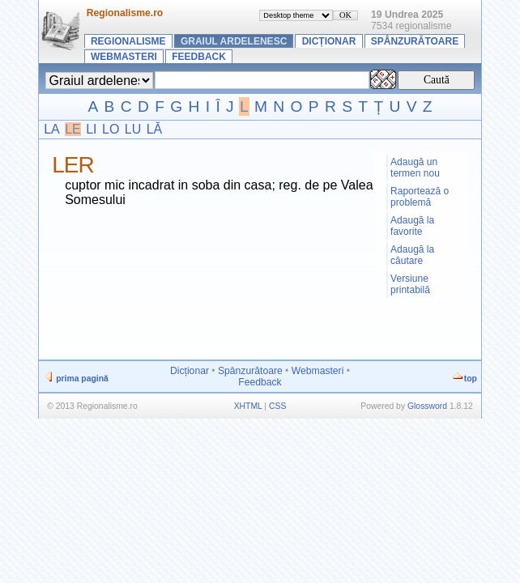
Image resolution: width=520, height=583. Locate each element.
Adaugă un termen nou (415, 167)
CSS (277, 406)
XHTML (248, 406)
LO (110, 129)
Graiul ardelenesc (234, 41)
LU (133, 129)
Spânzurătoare (414, 41)
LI (91, 129)
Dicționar (329, 41)
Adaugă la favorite (412, 226)
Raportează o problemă (419, 196)
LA (52, 129)
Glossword (427, 406)
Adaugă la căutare (412, 255)
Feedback (199, 56)
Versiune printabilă (410, 284)
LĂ (155, 129)
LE (73, 129)
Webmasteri (124, 56)
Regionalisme (128, 41)
